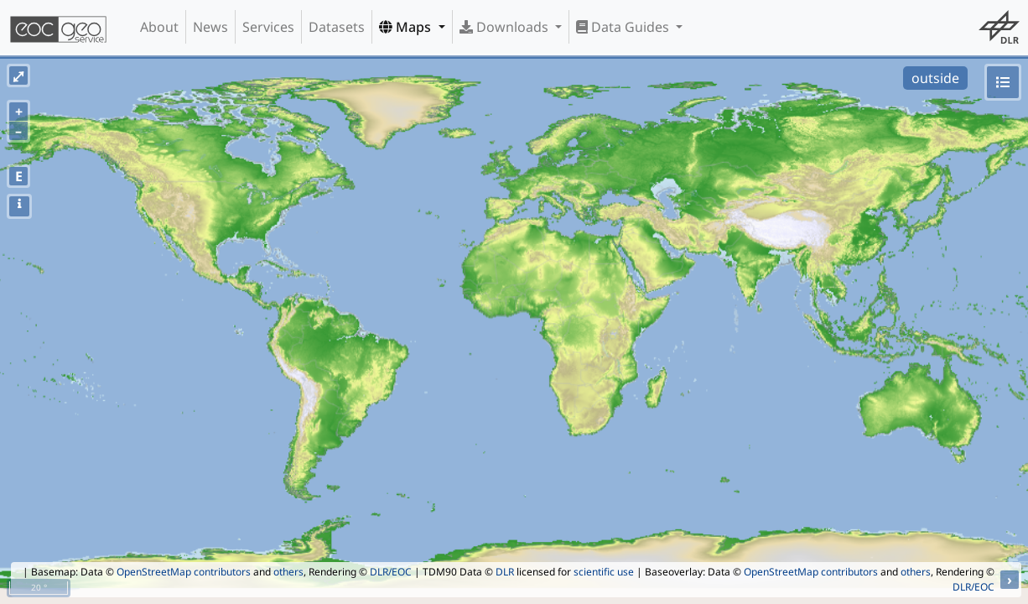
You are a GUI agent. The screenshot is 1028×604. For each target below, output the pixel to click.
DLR (505, 572)
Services (268, 27)
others (288, 572)
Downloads (505, 27)
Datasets (337, 27)
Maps (406, 27)
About (159, 27)
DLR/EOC (391, 572)
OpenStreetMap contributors (184, 572)
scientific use (604, 572)
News (210, 27)
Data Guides (624, 27)
